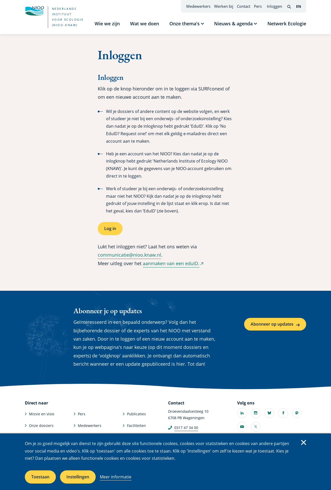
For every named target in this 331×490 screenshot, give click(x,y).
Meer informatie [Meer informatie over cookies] (115, 477)
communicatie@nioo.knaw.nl (129, 255)
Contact (243, 6)
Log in (110, 228)
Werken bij (223, 6)
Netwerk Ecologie (286, 23)
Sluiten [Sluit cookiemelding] (303, 442)
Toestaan (40, 477)
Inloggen (274, 6)
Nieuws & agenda (233, 23)
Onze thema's (184, 23)
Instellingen (77, 477)
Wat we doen (144, 23)
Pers (258, 6)
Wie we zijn (107, 23)
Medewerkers (198, 6)
